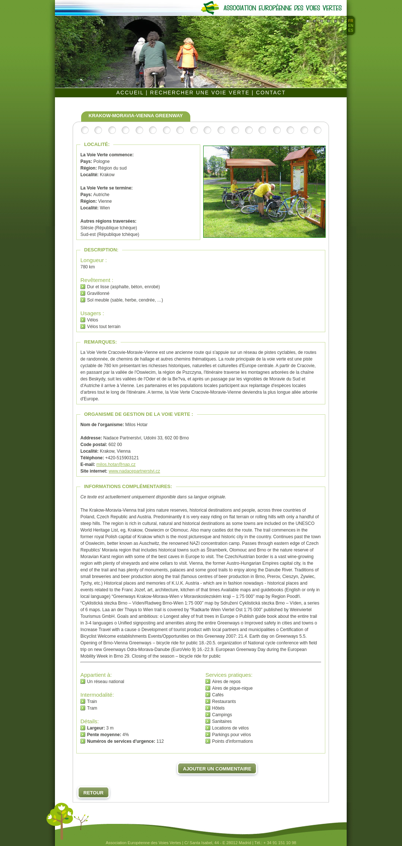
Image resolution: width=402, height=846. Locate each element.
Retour (93, 792)
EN (350, 26)
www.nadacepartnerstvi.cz (134, 471)
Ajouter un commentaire (217, 769)
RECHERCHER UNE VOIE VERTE (201, 92)
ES (350, 30)
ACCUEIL (131, 92)
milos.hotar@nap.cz (115, 464)
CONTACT (271, 92)
